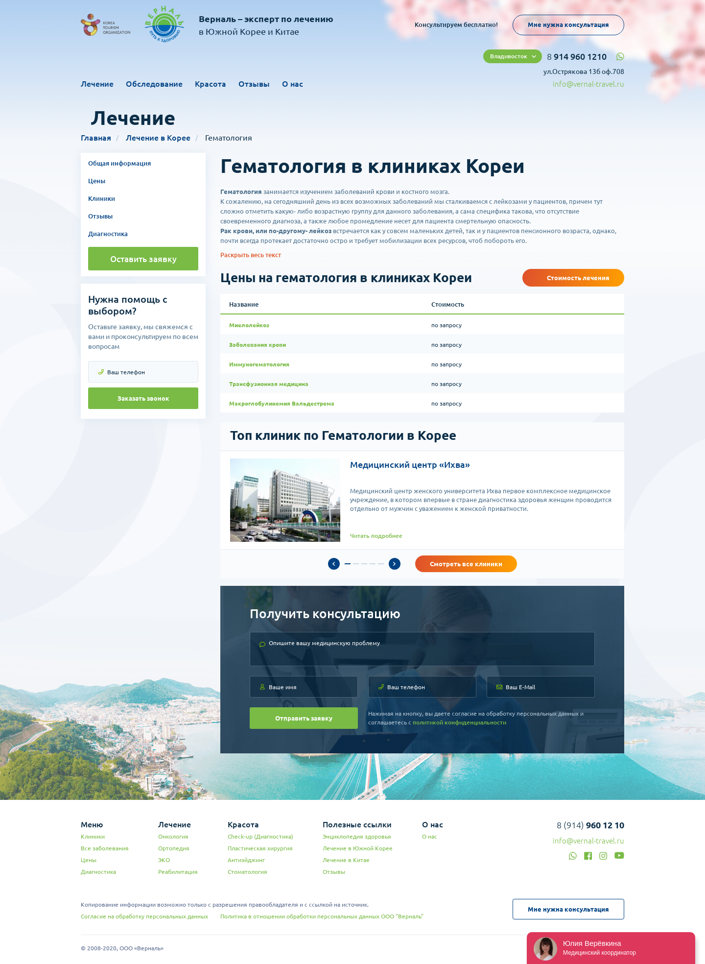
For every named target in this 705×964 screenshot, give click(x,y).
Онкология (173, 836)
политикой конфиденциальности (459, 722)
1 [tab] (348, 563)
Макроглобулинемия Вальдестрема (281, 403)
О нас (292, 83)
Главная (96, 137)
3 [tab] (364, 563)
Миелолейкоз (249, 325)
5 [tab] (381, 563)
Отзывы (254, 83)
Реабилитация (178, 871)
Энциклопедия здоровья (357, 836)
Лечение (97, 83)
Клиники (101, 198)
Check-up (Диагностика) (260, 836)
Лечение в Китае (346, 860)
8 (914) (590, 824)
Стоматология (247, 871)
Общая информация (119, 163)
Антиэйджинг (246, 860)
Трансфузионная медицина (268, 384)
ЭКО (164, 860)
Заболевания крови (257, 344)
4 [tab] (373, 563)
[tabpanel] (422, 500)
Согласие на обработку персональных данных (144, 916)
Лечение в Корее (158, 137)
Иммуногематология (259, 364)
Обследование (154, 83)
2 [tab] (356, 563)
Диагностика (108, 233)
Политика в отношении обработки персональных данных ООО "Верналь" (321, 916)
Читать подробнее (376, 535)
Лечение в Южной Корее (358, 848)
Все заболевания (105, 848)
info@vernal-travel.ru (588, 84)
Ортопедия (173, 848)
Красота (210, 83)
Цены (96, 180)
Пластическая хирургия (260, 848)
